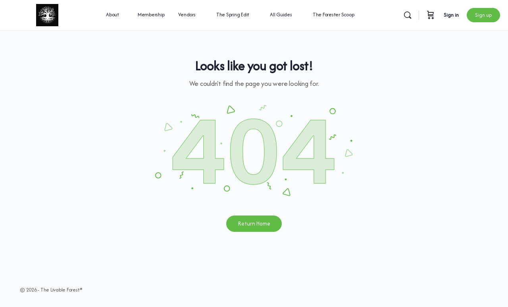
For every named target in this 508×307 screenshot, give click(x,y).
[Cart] (430, 15)
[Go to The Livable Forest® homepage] (47, 14)
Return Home (254, 223)
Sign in (451, 15)
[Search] (408, 15)
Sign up (483, 15)
